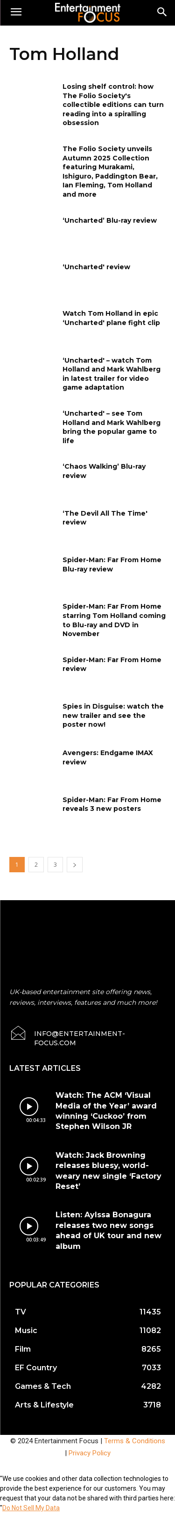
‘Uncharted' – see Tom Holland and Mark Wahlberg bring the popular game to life (112, 427)
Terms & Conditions (134, 1441)
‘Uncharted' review (96, 267)
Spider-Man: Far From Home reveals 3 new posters (112, 804)
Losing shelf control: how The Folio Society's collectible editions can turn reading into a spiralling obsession (113, 104)
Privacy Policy (90, 1453)
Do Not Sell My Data (31, 1508)
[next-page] (75, 864)
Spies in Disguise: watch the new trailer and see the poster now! (113, 715)
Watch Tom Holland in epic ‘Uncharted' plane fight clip (111, 318)
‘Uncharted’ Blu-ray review (110, 220)
